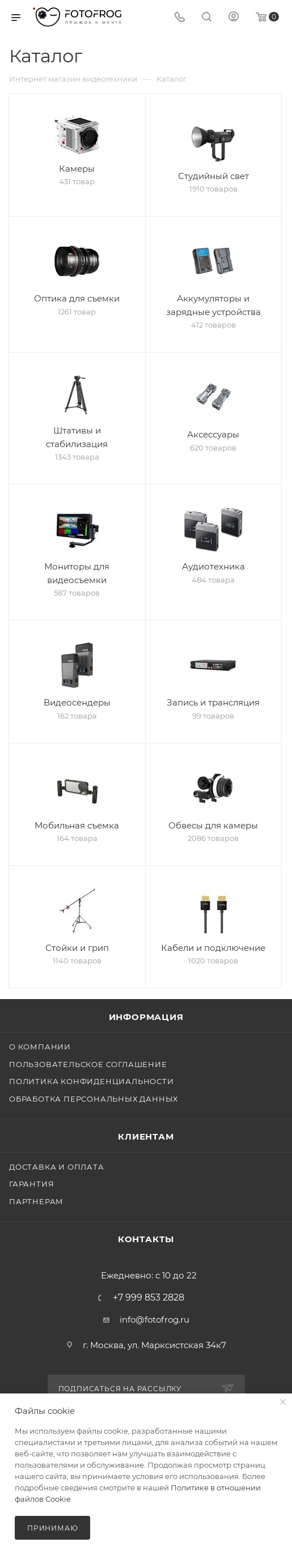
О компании (40, 1046)
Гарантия (31, 1183)
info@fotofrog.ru (154, 1319)
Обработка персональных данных (93, 1098)
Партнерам (36, 1201)
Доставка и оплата (56, 1166)
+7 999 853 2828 (148, 1297)
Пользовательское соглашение (88, 1064)
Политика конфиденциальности (91, 1081)
